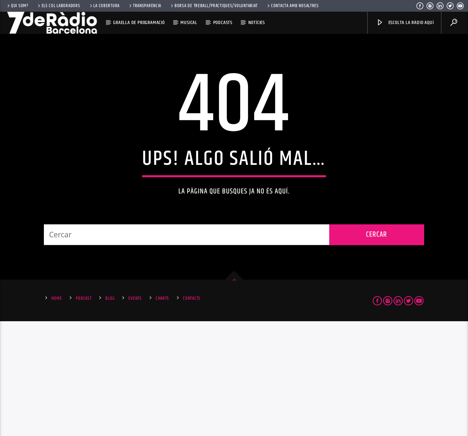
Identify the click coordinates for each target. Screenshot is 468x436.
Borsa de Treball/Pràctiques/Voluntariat (214, 5)
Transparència (144, 5)
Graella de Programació (139, 23)
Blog (109, 413)
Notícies (256, 23)
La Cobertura (104, 5)
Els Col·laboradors (58, 5)
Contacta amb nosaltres (292, 5)
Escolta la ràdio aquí (405, 23)
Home (56, 413)
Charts (162, 413)
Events (134, 413)
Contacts (192, 413)
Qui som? (17, 5)
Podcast (83, 413)
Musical (188, 23)
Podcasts (222, 23)
